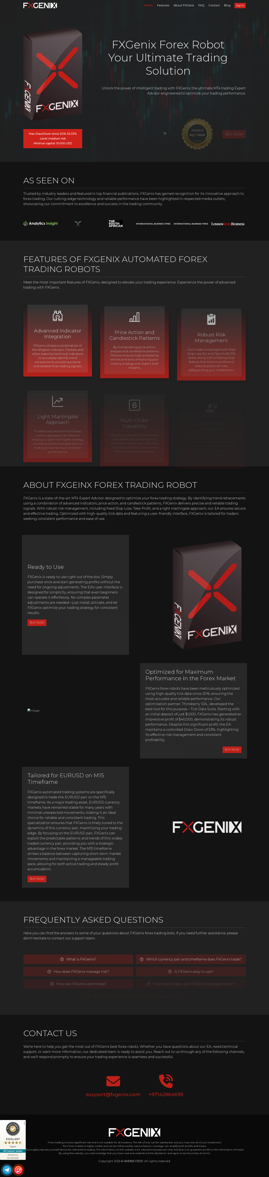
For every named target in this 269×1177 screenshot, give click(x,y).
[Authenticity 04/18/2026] (13, 1156)
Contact (214, 5)
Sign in (240, 5)
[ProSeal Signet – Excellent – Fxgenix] (13, 1135)
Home (148, 5)
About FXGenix (183, 5)
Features (163, 5)
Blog (227, 5)
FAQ (201, 5)
